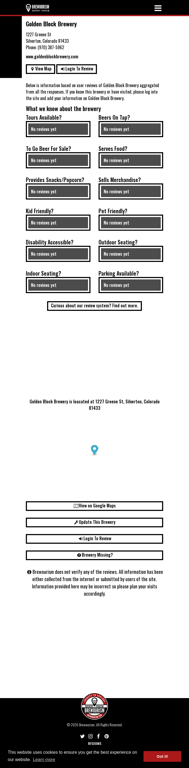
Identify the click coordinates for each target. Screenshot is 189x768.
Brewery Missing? (94, 555)
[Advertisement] (94, 356)
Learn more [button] (44, 759)
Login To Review (76, 68)
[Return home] (37, 7)
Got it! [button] (162, 756)
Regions (94, 743)
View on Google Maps (94, 505)
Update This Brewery (95, 522)
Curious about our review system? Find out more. (94, 305)
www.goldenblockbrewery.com (52, 56)
